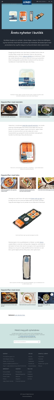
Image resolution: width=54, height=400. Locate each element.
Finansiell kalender (20, 381)
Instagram (30, 376)
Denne (41, 242)
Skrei (23, 315)
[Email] (26, 342)
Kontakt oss (31, 363)
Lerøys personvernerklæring (27, 336)
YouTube (30, 379)
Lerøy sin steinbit (27, 56)
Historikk (30, 359)
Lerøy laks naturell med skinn (30, 125)
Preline (4, 379)
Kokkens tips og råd (43, 363)
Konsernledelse (32, 366)
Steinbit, (20, 315)
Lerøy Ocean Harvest (8, 381)
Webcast (18, 376)
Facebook (30, 374)
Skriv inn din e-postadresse (19, 339)
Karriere (30, 356)
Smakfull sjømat (6, 4)
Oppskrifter (41, 356)
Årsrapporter (19, 372)
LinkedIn (30, 372)
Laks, (16, 315)
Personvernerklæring (27, 396)
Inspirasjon (14, 4)
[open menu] (2, 1)
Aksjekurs (18, 379)
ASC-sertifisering (7, 374)
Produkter (40, 359)
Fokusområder (6, 372)
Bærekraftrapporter (20, 374)
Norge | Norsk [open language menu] (41, 1)
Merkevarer (31, 361)
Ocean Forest (6, 376)
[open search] (50, 1)
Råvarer (40, 366)
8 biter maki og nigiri (36, 198)
